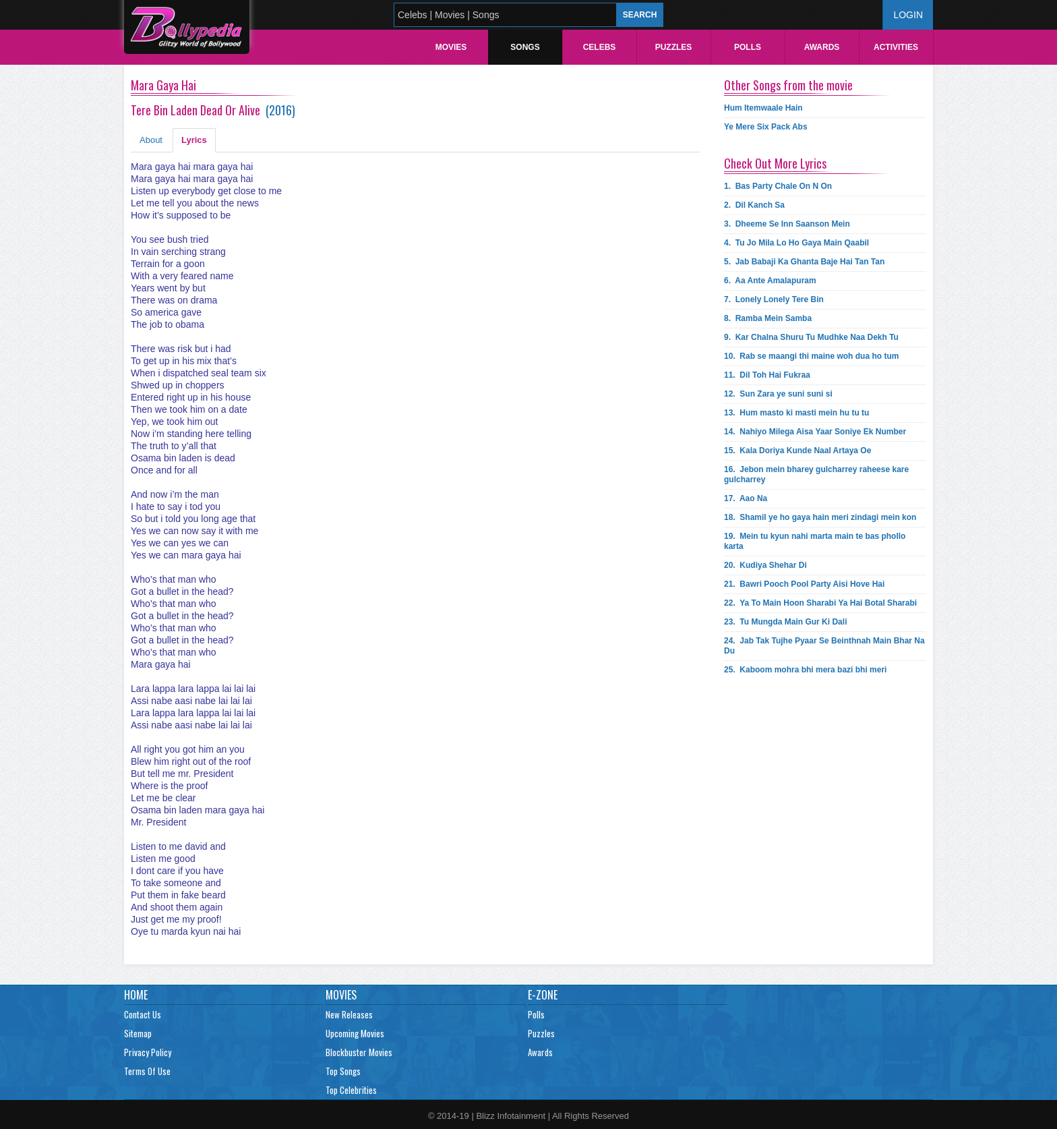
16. (816, 474)
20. (765, 565)
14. (815, 431)
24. (824, 646)
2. (754, 205)
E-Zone (542, 995)
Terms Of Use (147, 1071)
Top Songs (343, 1071)
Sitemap (138, 1033)
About (151, 140)
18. (820, 517)
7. (774, 299)
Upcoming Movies (355, 1033)
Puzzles (673, 47)
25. (805, 669)
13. (796, 412)
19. (814, 541)
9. (811, 337)
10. (811, 356)
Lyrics (194, 140)
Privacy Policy (147, 1052)
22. (820, 603)
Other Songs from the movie (788, 85)
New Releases (349, 1014)
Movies (451, 47)
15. (797, 450)
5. (804, 261)
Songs (524, 47)
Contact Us (142, 1014)
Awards (822, 47)
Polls (747, 47)
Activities (896, 47)
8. (768, 318)
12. (778, 394)
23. (785, 622)
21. (804, 584)
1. (778, 186)
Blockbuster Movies (359, 1052)
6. (770, 280)
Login (908, 14)
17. (745, 498)
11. (767, 375)
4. (796, 243)
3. (787, 224)
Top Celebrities (351, 1090)
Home (136, 995)
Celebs (599, 47)
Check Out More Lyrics (775, 163)
